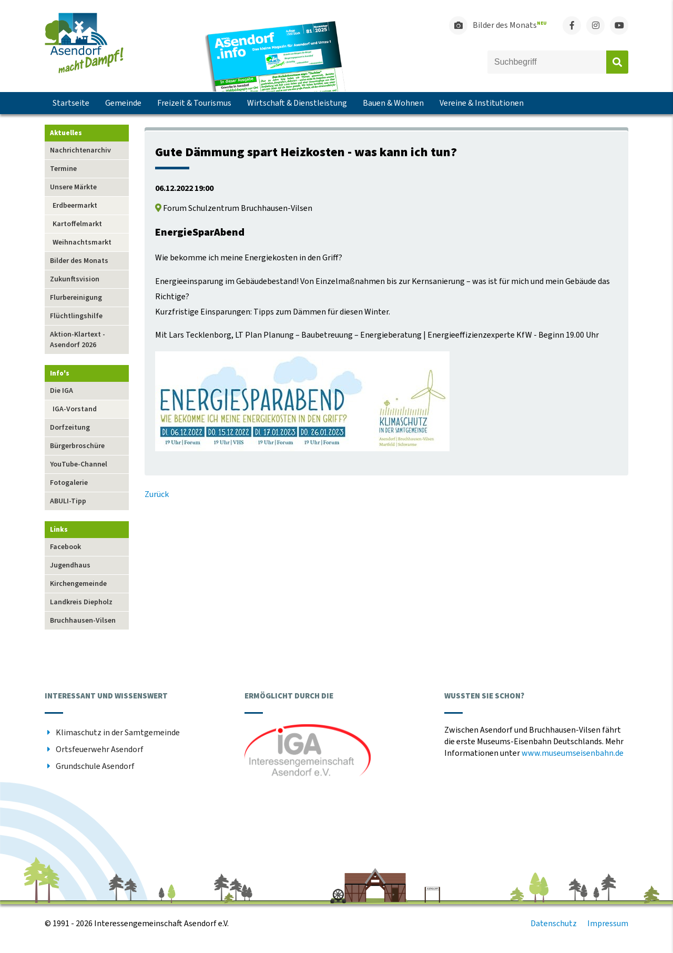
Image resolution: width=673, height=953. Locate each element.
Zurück (157, 494)
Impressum (607, 923)
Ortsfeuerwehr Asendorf (100, 749)
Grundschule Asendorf (95, 766)
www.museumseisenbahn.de (573, 753)
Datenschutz (554, 923)
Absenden (617, 62)
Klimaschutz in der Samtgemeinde (118, 732)
